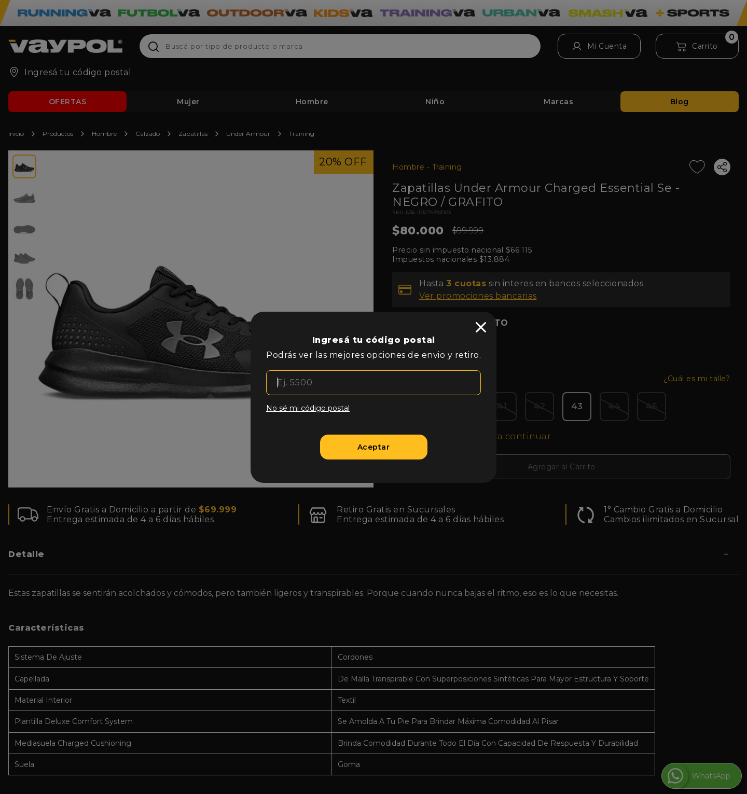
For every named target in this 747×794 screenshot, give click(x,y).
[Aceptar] (373, 447)
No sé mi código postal (308, 408)
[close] (481, 327)
